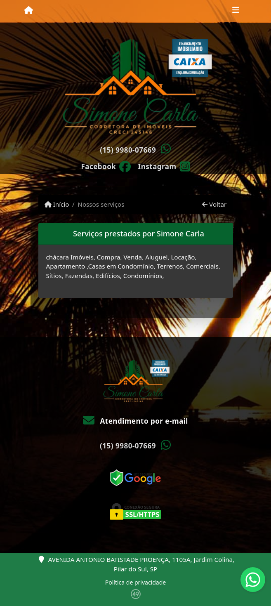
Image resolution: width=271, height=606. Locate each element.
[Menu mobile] (28, 10)
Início (57, 204)
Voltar (214, 204)
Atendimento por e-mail (135, 421)
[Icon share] (106, 166)
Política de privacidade (135, 582)
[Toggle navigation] (236, 11)
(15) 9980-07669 (128, 150)
